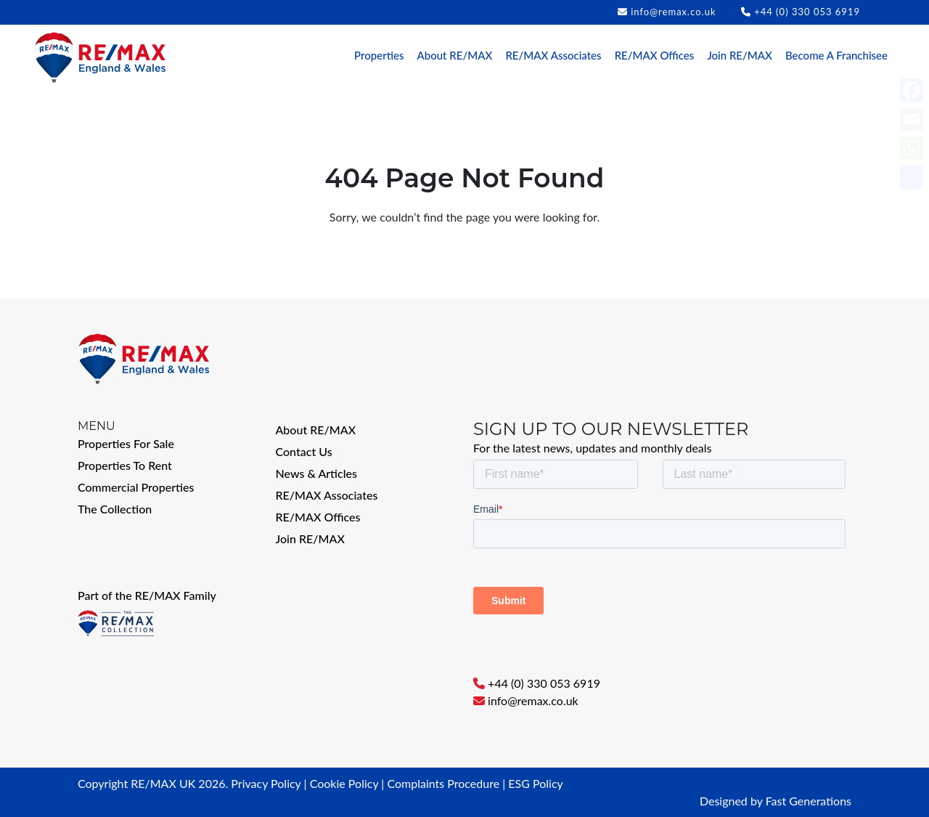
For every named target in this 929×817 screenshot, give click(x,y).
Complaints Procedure (443, 783)
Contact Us (304, 451)
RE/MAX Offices (655, 55)
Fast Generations (808, 801)
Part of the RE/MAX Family (147, 595)
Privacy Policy (265, 783)
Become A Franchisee (836, 55)
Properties (379, 55)
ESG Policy (535, 783)
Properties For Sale (126, 443)
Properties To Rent (125, 465)
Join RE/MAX (739, 55)
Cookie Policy (344, 783)
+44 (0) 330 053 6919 (807, 11)
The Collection (115, 509)
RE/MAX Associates (553, 55)
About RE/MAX (455, 55)
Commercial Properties (136, 487)
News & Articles (317, 473)
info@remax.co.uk (673, 11)
